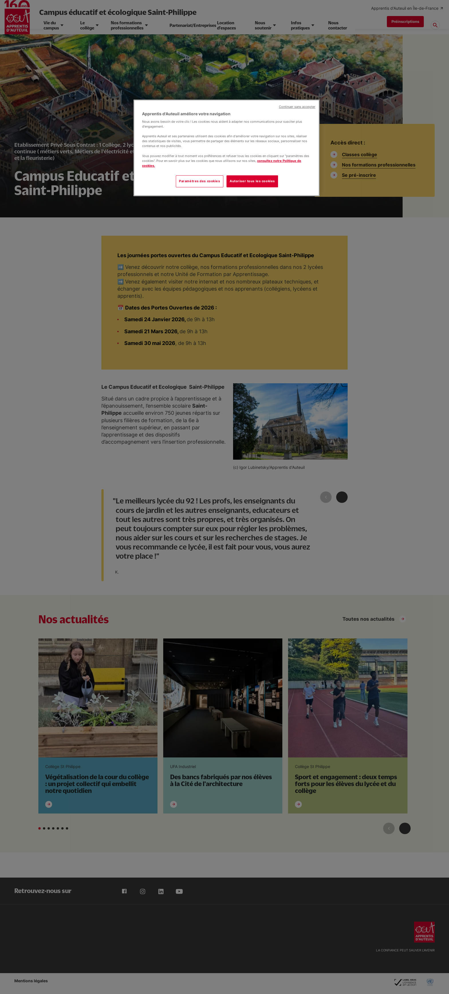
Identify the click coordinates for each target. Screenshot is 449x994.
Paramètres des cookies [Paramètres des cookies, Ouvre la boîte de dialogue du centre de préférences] (199, 181)
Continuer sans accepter (297, 107)
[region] (226, 148)
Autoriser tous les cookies (252, 181)
